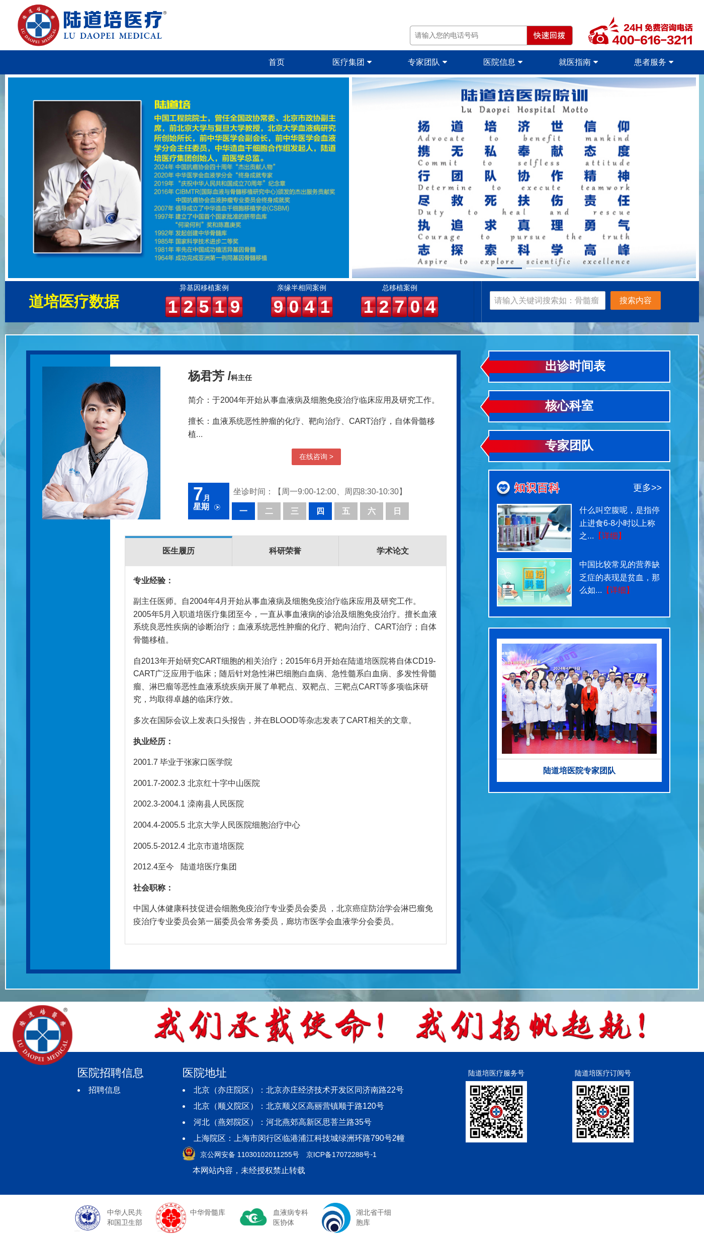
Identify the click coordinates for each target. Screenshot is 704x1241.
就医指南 (578, 62)
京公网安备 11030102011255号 (249, 1154)
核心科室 (569, 405)
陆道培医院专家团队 (579, 770)
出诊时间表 (575, 366)
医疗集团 (351, 62)
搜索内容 (636, 300)
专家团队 (427, 62)
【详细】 (610, 535)
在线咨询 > (316, 457)
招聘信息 (105, 1090)
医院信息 (502, 62)
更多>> (647, 488)
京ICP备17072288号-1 (341, 1154)
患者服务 (653, 62)
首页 (277, 62)
